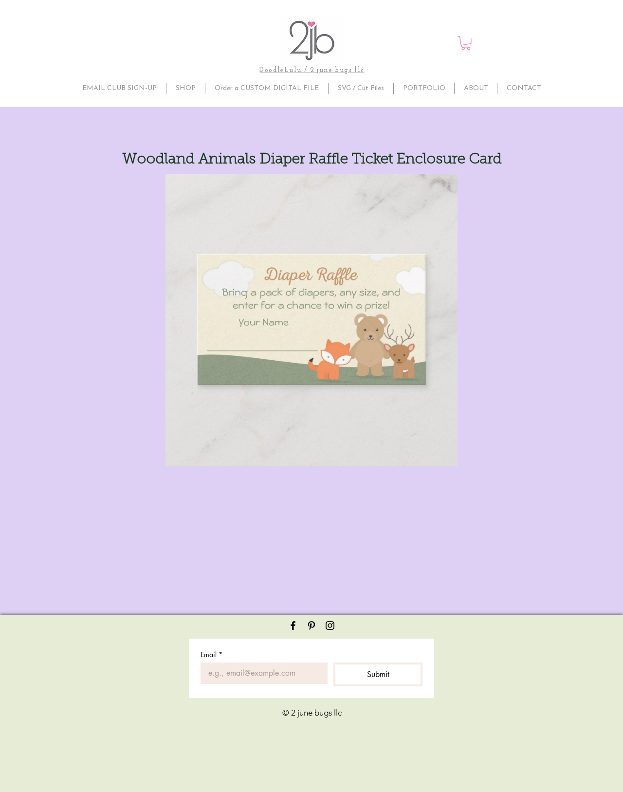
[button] (466, 43)
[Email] (261, 673)
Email (211, 654)
